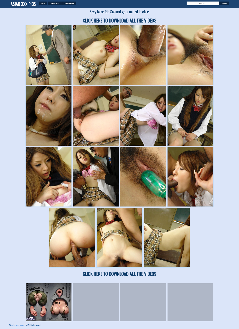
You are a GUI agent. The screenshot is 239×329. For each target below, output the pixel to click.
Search (224, 3)
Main (43, 3)
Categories (54, 3)
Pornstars (69, 3)
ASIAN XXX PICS (23, 4)
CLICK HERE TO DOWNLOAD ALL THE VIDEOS (119, 20)
